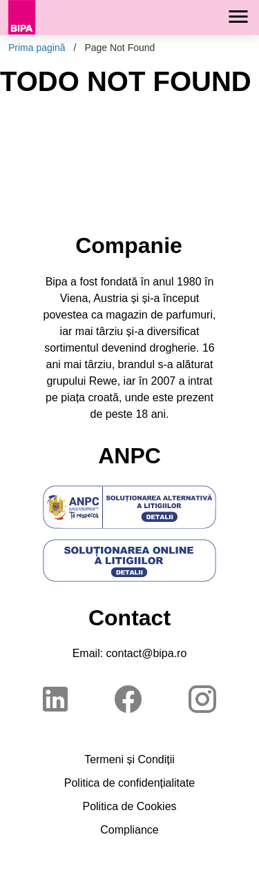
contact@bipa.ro (146, 653)
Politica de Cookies (129, 806)
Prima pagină (37, 47)
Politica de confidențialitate (129, 783)
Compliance (129, 830)
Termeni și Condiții (129, 759)
